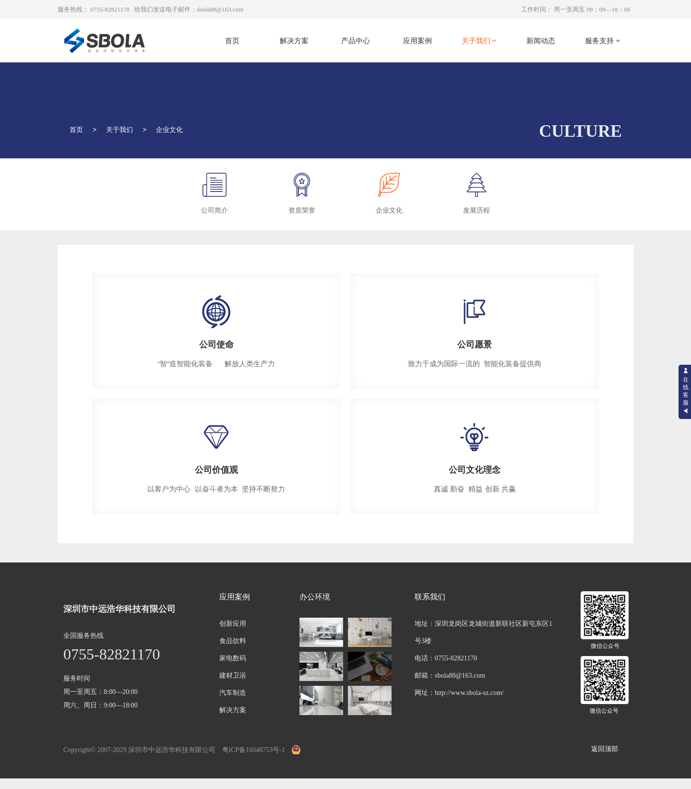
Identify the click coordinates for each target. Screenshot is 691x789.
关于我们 (479, 41)
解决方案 (294, 41)
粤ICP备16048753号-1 (253, 749)
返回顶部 (604, 749)
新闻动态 (540, 41)
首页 (232, 41)
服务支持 (602, 41)
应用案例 (417, 41)
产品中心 (355, 41)
